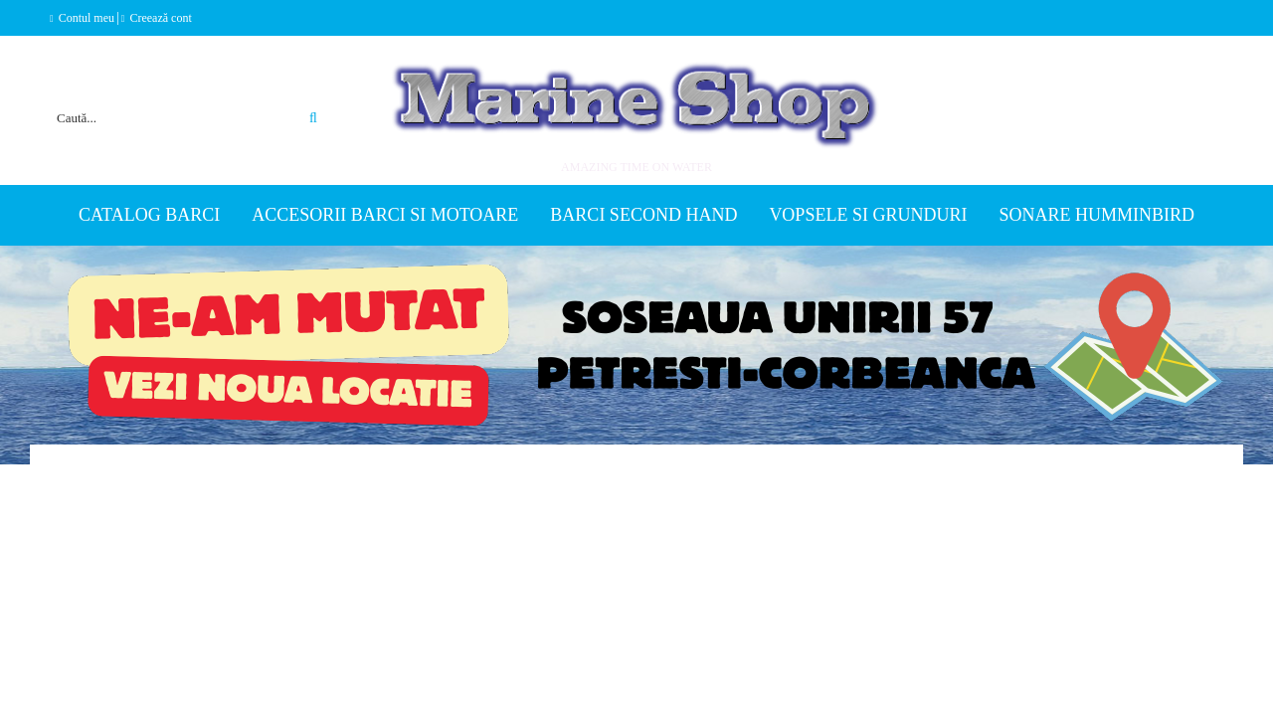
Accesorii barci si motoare (385, 215)
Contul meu (86, 18)
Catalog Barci (149, 215)
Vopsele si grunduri (868, 215)
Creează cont (160, 18)
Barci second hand (643, 215)
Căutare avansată (291, 93)
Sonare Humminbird (1096, 215)
